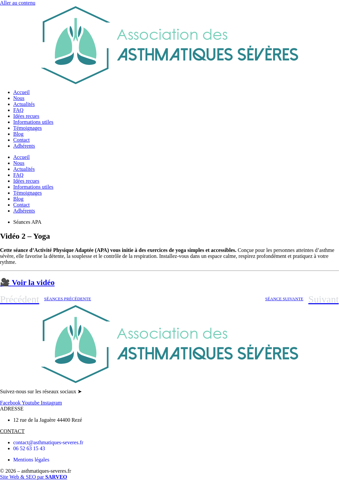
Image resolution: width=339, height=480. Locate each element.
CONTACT (12, 431)
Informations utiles (33, 122)
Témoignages (27, 128)
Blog (18, 134)
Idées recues (26, 116)
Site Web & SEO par (33, 477)
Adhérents (24, 146)
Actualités (24, 104)
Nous (18, 98)
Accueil (21, 92)
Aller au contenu (17, 3)
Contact (21, 140)
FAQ (18, 110)
